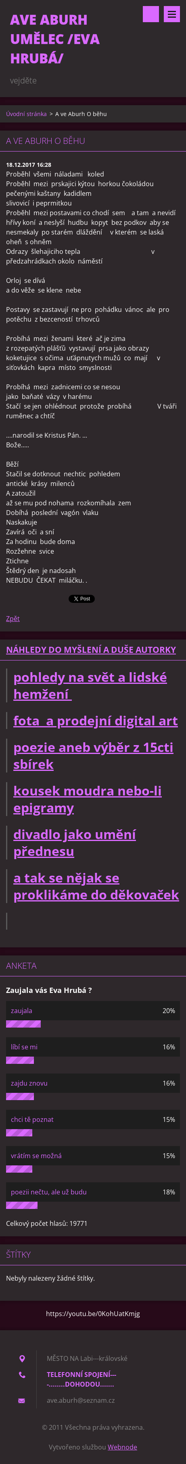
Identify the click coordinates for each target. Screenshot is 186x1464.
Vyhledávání (151, 14)
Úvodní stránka (26, 114)
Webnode (122, 1447)
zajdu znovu (29, 1083)
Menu (172, 14)
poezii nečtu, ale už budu (49, 1192)
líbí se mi (24, 1046)
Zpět (13, 618)
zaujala (21, 1010)
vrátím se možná (36, 1155)
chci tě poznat (32, 1119)
